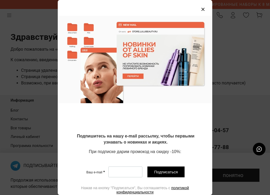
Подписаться (166, 172)
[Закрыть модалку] (203, 9)
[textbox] (136, 139)
